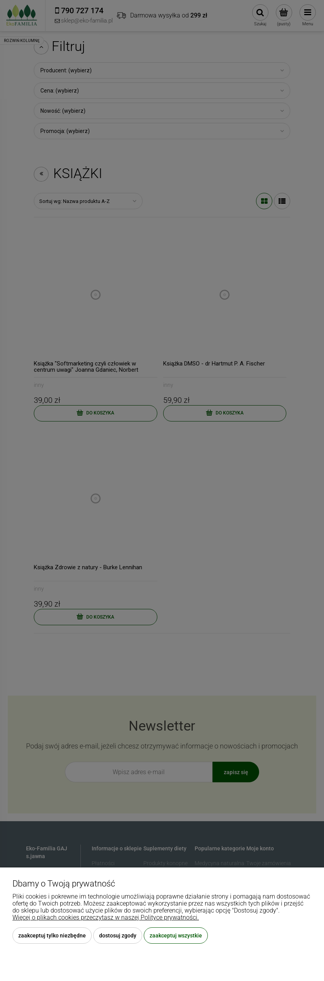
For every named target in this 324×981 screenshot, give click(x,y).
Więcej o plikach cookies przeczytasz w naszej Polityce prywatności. (105, 917)
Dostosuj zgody (117, 935)
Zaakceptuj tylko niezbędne (52, 935)
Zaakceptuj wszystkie (176, 935)
